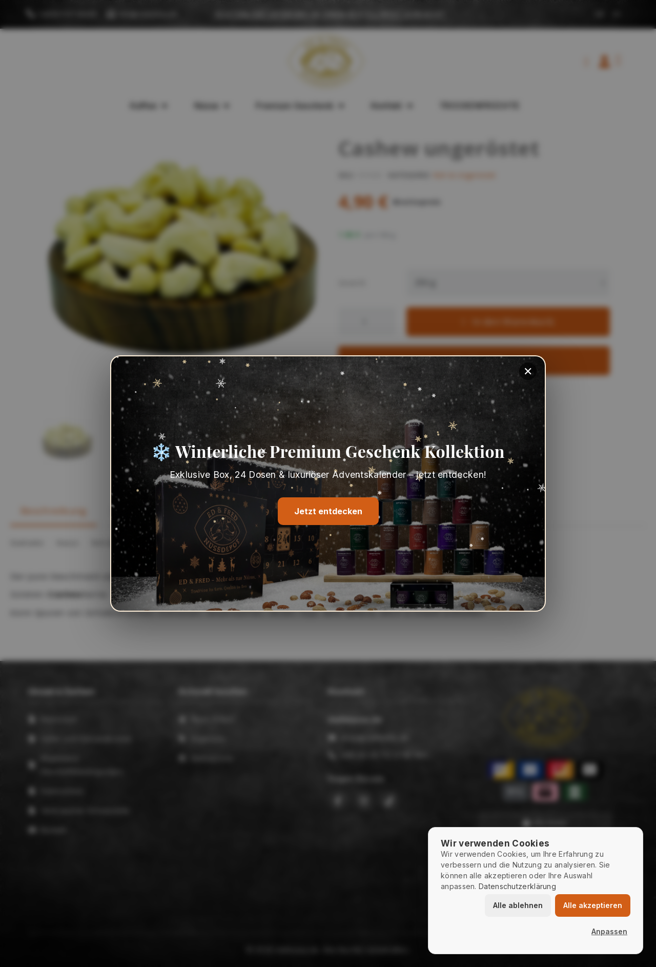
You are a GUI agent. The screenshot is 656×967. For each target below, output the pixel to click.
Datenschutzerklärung (517, 886)
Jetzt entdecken (328, 511)
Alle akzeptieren (592, 905)
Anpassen (609, 931)
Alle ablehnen (518, 905)
